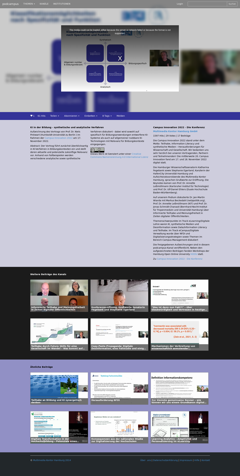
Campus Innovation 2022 (59, 138)
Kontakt (206, 460)
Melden (121, 116)
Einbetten (90, 116)
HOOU (194, 254)
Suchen (232, 4)
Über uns (145, 460)
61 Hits (41, 116)
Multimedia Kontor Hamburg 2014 (52, 460)
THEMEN (29, 4)
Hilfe (197, 460)
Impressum (186, 460)
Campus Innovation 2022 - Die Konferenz (179, 259)
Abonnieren (71, 116)
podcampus (10, 4)
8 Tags (107, 116)
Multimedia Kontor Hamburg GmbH (175, 131)
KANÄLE (44, 4)
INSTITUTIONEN (61, 4)
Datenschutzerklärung (165, 460)
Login (180, 4)
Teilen (54, 116)
